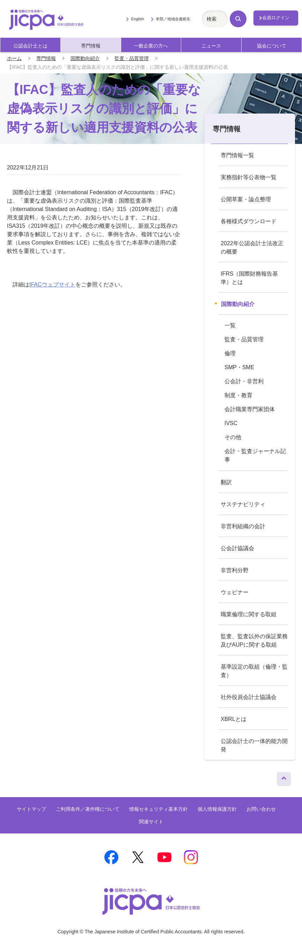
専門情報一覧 (237, 155)
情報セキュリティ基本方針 (158, 809)
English (137, 19)
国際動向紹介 (85, 58)
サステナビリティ (243, 504)
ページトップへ (284, 777)
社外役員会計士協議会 (249, 697)
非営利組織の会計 (243, 526)
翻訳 (226, 482)
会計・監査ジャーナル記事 (255, 455)
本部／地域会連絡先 (173, 19)
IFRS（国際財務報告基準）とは (249, 278)
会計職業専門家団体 (249, 409)
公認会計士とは (30, 46)
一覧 (230, 325)
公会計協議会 (237, 548)
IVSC (230, 423)
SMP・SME (239, 367)
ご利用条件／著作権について (87, 809)
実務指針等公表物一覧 (249, 177)
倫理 (230, 353)
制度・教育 (238, 395)
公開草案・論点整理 (246, 199)
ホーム (14, 58)
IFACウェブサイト (52, 284)
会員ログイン (275, 17)
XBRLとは (233, 719)
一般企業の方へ (151, 46)
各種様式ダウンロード (249, 221)
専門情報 (91, 46)
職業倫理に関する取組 (249, 614)
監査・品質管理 (132, 58)
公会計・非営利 (244, 381)
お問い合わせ (261, 809)
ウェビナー (235, 592)
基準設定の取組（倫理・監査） (254, 671)
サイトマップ (31, 809)
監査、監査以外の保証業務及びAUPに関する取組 (254, 640)
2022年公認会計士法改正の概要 (252, 247)
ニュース (211, 46)
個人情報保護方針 (217, 809)
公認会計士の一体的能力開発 (254, 745)
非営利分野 (235, 570)
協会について (271, 46)
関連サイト (151, 821)
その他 (232, 437)
